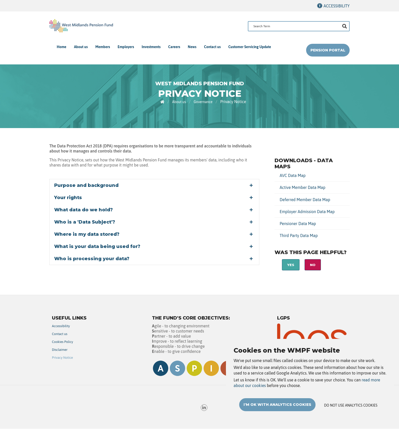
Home (61, 47)
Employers (126, 47)
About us (81, 47)
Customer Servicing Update (249, 47)
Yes (290, 265)
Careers (174, 47)
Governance (203, 102)
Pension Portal (327, 50)
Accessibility (336, 6)
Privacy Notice (62, 357)
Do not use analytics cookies (350, 405)
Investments (151, 47)
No (313, 265)
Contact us (212, 47)
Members (102, 47)
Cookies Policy (62, 342)
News (192, 47)
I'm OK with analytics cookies (277, 404)
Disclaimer (59, 350)
